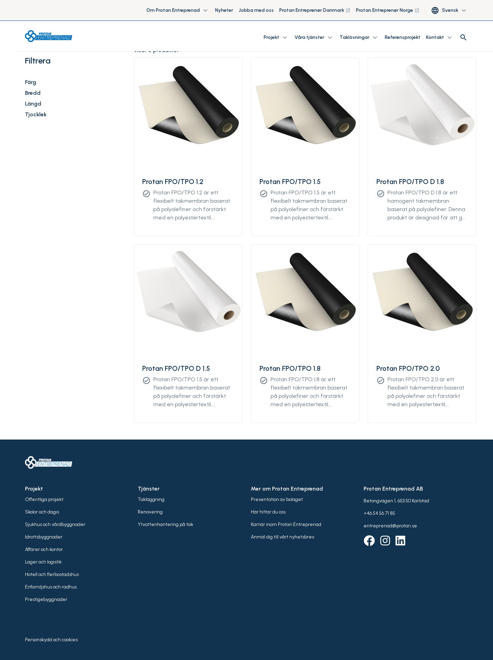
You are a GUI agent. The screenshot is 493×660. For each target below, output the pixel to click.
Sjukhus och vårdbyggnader (55, 524)
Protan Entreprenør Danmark (314, 10)
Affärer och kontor (44, 549)
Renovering (150, 512)
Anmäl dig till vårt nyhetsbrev (282, 537)
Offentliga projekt (44, 499)
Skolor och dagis (42, 512)
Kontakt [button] (440, 37)
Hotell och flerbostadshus (52, 574)
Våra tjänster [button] (314, 37)
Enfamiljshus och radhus (51, 587)
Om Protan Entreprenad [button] (178, 10)
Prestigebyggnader (46, 599)
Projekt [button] (276, 37)
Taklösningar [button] (359, 37)
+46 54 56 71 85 (379, 513)
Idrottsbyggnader (43, 537)
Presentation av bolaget (277, 499)
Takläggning (151, 499)
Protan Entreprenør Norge (387, 10)
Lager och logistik (43, 562)
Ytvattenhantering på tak (165, 524)
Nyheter (224, 10)
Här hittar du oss (268, 512)
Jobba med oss (256, 10)
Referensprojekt (402, 37)
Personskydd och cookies (51, 640)
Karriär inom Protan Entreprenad (286, 524)
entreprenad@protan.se (390, 526)
